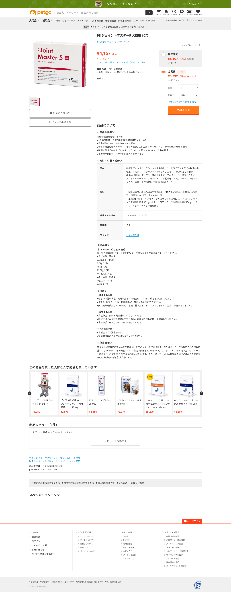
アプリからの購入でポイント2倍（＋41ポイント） (121, 62)
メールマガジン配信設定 (176, 566)
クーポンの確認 (129, 555)
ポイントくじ (128, 558)
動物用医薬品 (124, 21)
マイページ (126, 532)
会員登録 (36, 536)
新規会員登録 (171, 20)
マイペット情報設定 (174, 555)
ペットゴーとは (86, 536)
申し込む (183, 110)
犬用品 (33, 20)
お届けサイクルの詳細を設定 (182, 101)
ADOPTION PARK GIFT (144, 21)
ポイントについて (87, 551)
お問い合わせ (137, 483)
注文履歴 (127, 540)
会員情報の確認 (172, 536)
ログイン (182, 20)
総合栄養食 (110, 21)
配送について (85, 547)
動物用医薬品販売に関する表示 (79, 483)
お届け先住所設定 (173, 547)
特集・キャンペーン (65, 21)
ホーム (35, 532)
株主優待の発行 (172, 562)
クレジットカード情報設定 (177, 551)
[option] (115, 4)
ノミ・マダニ (83, 21)
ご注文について (86, 540)
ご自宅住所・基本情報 (175, 540)
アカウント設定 (172, 532)
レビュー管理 (128, 547)
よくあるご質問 (195, 20)
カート (126, 536)
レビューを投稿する (60, 122)
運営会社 (34, 581)
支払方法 (123, 483)
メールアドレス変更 (174, 543)
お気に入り (127, 551)
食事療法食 (97, 21)
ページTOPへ (192, 521)
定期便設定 (127, 543)
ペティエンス (132, 235)
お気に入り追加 (60, 113)
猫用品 (46, 20)
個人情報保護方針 (106, 483)
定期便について (86, 543)
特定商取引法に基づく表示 (47, 483)
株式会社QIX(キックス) (106, 41)
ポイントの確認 (172, 558)
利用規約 (45, 581)
